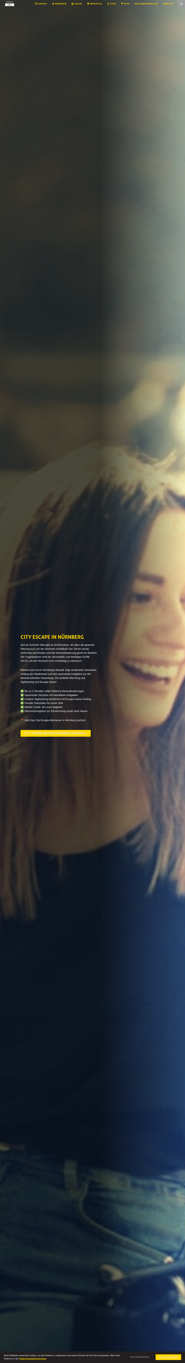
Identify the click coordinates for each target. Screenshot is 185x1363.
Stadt (121, 4)
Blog (134, 4)
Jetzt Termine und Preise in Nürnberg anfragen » (55, 733)
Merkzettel (104, 4)
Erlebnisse (68, 4)
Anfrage (50, 4)
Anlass (86, 4)
